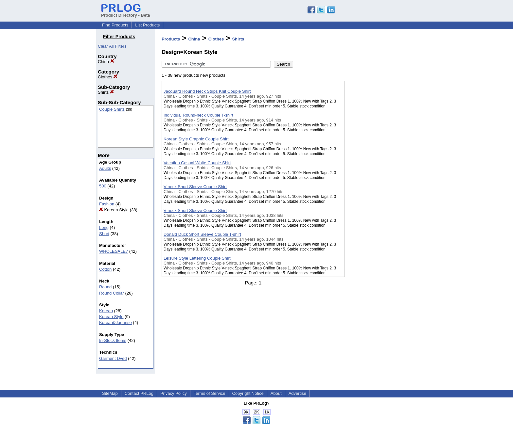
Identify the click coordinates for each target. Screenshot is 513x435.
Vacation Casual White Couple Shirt (197, 162)
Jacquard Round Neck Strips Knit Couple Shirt (207, 91)
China (106, 61)
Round (105, 286)
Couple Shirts (112, 109)
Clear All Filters (112, 46)
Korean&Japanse (115, 322)
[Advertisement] (377, 169)
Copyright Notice (248, 393)
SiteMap (110, 393)
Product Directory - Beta (125, 13)
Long (104, 227)
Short (104, 233)
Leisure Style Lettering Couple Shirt (197, 258)
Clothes (107, 76)
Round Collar (111, 293)
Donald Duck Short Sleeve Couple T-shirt (202, 234)
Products (171, 39)
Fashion (106, 203)
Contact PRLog (139, 393)
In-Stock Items (112, 340)
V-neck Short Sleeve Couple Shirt (195, 186)
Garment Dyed (113, 358)
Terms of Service (209, 393)
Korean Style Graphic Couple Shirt (196, 139)
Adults (105, 168)
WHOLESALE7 (113, 251)
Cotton (105, 269)
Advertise (297, 393)
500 (102, 186)
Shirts (106, 92)
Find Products (115, 25)
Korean (106, 310)
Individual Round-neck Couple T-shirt (198, 115)
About (276, 393)
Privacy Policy (173, 393)
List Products (147, 25)
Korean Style (114, 209)
